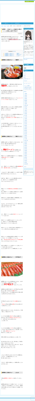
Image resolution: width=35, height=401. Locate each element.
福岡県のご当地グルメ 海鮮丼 (12, 53)
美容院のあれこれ (27, 78)
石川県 (25, 138)
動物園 (25, 100)
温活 (25, 77)
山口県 (25, 117)
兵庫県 (25, 98)
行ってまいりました (27, 83)
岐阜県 (25, 122)
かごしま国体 (27, 85)
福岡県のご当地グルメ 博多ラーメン (13, 54)
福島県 (25, 145)
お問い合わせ (17, 23)
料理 (25, 75)
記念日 (25, 166)
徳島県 (25, 128)
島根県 (25, 125)
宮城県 (25, 113)
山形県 (25, 118)
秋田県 (25, 147)
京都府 (25, 95)
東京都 (25, 132)
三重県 (25, 93)
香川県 (25, 158)
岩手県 (25, 123)
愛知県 (25, 130)
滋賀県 (25, 135)
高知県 (25, 160)
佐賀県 (25, 96)
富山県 (25, 115)
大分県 (25, 108)
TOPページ (6, 23)
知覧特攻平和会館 (27, 87)
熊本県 (25, 137)
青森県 (25, 155)
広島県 (25, 127)
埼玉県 (25, 106)
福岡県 (25, 143)
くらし (25, 72)
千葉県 (25, 103)
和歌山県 (26, 105)
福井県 (25, 142)
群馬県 (25, 148)
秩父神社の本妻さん (28, 88)
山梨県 (25, 120)
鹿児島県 (26, 163)
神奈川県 (26, 140)
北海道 (25, 101)
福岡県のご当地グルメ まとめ (12, 55)
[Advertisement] (17, 14)
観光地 (25, 91)
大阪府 (25, 110)
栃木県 (25, 133)
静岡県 (25, 157)
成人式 (25, 80)
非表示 (14, 51)
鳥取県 (25, 162)
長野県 (25, 153)
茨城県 (25, 150)
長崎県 (25, 152)
